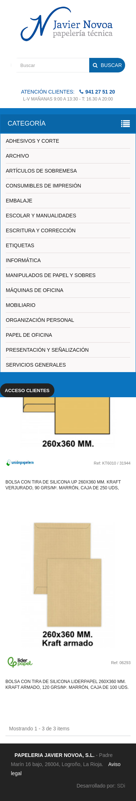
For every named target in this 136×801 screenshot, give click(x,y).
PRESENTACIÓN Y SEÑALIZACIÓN (47, 350)
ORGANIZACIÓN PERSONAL (40, 320)
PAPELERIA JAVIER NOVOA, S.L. (55, 755)
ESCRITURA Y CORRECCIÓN (40, 230)
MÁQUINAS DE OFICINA (34, 290)
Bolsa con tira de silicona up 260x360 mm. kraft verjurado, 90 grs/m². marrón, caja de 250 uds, (63, 485)
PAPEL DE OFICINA (29, 335)
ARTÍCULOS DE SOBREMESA (41, 171)
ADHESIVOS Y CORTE (32, 141)
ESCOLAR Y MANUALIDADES (41, 215)
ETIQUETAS (20, 245)
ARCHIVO (17, 156)
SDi (121, 786)
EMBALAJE (19, 201)
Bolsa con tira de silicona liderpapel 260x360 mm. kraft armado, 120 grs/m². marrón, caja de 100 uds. (67, 684)
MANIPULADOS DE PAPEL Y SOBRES (51, 275)
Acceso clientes (27, 390)
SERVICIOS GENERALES (36, 365)
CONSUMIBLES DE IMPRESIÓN (43, 186)
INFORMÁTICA (23, 260)
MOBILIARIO (21, 305)
